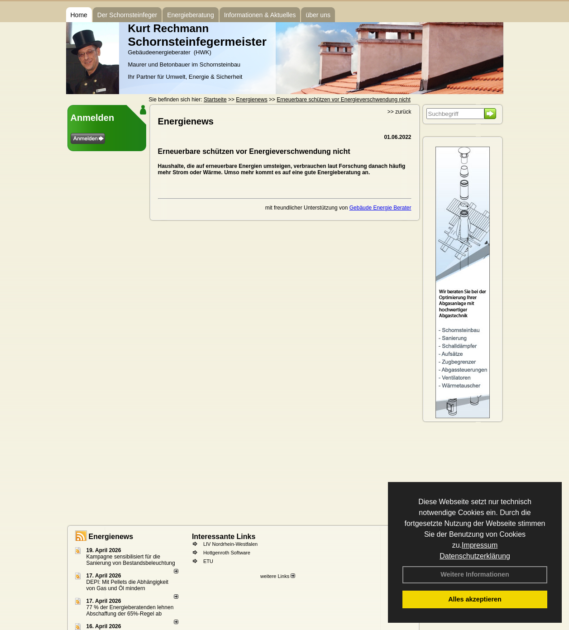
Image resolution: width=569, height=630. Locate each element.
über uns (318, 15)
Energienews (111, 536)
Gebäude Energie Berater (380, 208)
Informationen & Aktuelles (260, 15)
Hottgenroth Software (226, 552)
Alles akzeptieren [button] (475, 599)
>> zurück (399, 112)
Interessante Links (224, 536)
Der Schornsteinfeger (127, 15)
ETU (208, 561)
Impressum (479, 545)
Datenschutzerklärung (475, 556)
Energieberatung (190, 15)
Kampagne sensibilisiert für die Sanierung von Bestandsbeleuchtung (130, 560)
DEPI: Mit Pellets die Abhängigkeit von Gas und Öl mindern (127, 585)
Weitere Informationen (474, 574)
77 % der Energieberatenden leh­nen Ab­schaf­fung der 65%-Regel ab (130, 610)
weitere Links (277, 576)
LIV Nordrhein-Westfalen (230, 544)
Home (79, 15)
